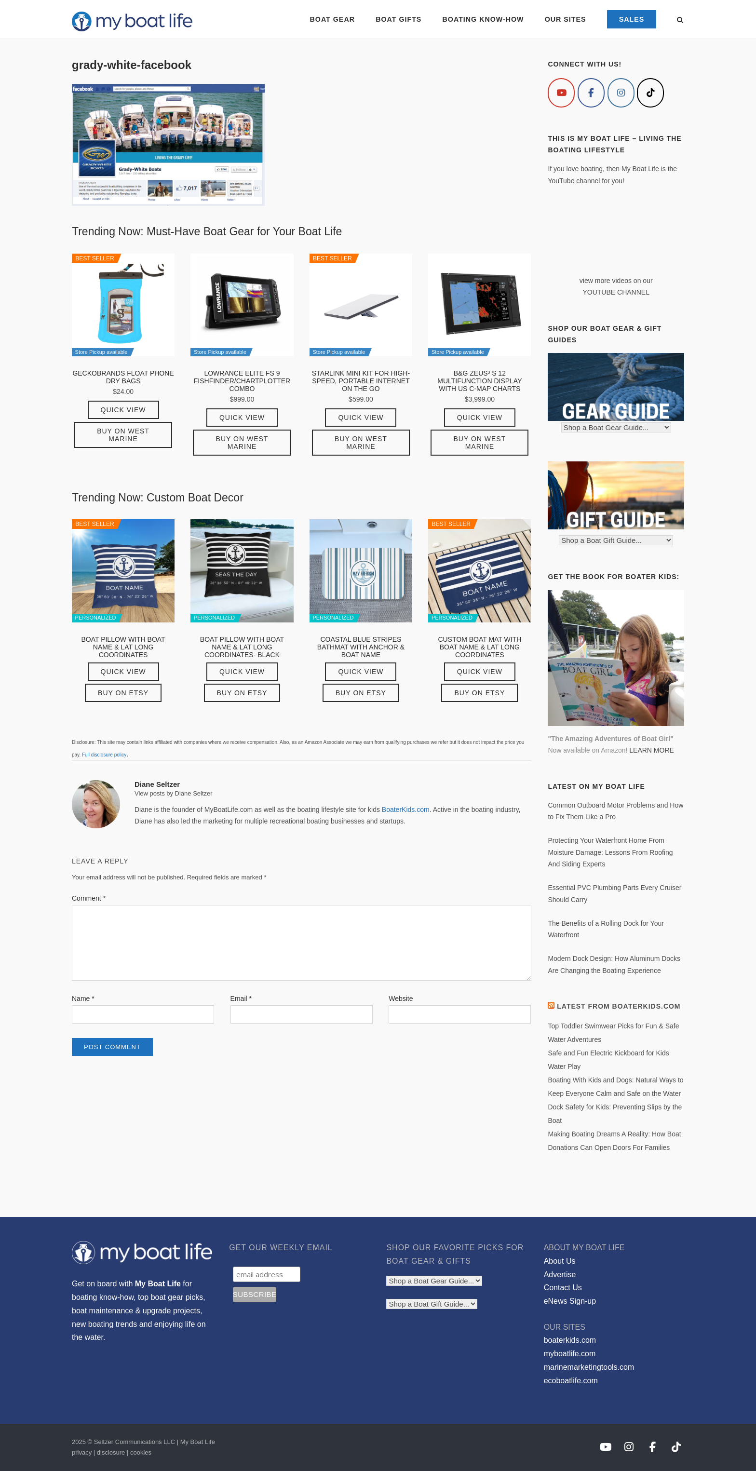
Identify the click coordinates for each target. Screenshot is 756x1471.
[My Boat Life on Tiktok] (650, 93)
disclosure (111, 1452)
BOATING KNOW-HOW (483, 19)
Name (83, 998)
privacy (82, 1452)
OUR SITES (565, 19)
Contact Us (563, 1287)
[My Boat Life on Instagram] (621, 93)
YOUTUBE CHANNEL (615, 292)
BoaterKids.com (406, 809)
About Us (560, 1261)
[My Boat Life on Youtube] (561, 93)
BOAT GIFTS (398, 19)
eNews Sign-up (570, 1301)
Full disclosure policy (104, 754)
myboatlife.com (570, 1354)
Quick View (123, 410)
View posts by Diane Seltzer (174, 793)
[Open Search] (680, 20)
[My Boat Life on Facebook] (591, 93)
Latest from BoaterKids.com (618, 1006)
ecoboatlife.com (571, 1381)
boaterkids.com (570, 1340)
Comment (89, 898)
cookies (140, 1452)
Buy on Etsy (123, 693)
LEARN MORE (651, 750)
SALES (631, 19)
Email (241, 998)
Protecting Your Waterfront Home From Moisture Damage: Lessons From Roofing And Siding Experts (610, 852)
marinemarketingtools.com (589, 1367)
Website (401, 998)
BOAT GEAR (332, 19)
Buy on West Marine (123, 435)
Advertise (560, 1274)
